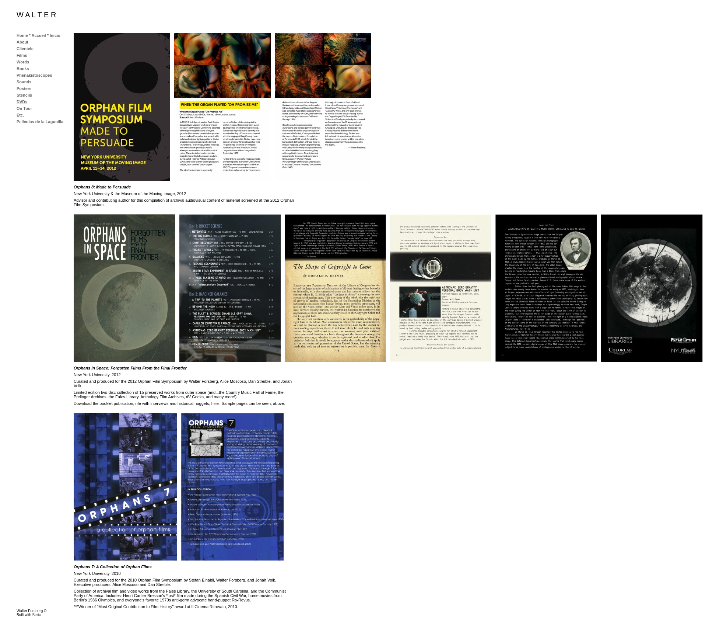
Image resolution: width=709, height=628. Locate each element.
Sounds (24, 82)
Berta (36, 615)
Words (23, 62)
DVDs (22, 102)
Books (23, 68)
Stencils (24, 95)
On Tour (24, 108)
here (215, 403)
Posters (24, 88)
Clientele (25, 48)
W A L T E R (36, 15)
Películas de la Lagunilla (40, 121)
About (22, 42)
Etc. (20, 115)
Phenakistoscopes (34, 75)
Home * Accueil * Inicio (38, 35)
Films (22, 55)
